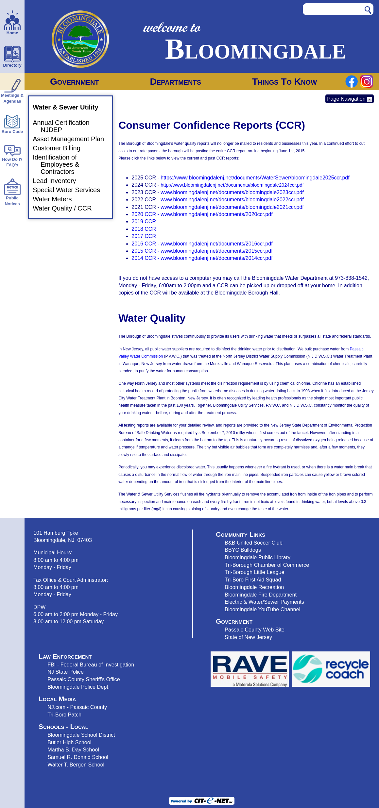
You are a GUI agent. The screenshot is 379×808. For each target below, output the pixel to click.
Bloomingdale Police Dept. (78, 687)
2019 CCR (143, 221)
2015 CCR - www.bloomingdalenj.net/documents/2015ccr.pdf (201, 251)
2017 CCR (143, 236)
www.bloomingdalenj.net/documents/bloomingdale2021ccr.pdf (232, 207)
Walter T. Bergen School (75, 764)
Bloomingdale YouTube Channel (262, 609)
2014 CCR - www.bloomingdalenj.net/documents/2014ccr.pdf (201, 258)
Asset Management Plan (72, 139)
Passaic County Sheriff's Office (83, 679)
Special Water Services (70, 190)
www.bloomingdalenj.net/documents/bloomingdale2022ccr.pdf (232, 199)
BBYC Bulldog (241, 550)
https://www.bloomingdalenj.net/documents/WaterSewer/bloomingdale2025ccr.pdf (255, 177)
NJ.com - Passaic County (77, 707)
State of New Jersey (248, 637)
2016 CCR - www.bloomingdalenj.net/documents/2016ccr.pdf (201, 243)
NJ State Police (65, 672)
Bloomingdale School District (81, 735)
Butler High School (69, 742)
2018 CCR (143, 229)
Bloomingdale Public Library (257, 557)
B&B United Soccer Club (254, 543)
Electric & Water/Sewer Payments (264, 602)
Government (74, 81)
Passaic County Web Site (254, 629)
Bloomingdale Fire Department (261, 595)
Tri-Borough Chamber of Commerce (267, 565)
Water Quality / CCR (66, 208)
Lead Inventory (58, 180)
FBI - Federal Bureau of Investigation (90, 664)
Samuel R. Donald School (77, 757)
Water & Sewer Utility (69, 107)
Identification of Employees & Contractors (60, 164)
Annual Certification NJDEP (65, 126)
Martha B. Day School (73, 749)
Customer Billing (60, 148)
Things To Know (284, 81)
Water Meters (56, 199)
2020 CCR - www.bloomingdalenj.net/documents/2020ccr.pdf (201, 214)
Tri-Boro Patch (64, 714)
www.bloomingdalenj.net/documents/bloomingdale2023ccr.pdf (232, 192)
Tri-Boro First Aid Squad (253, 579)
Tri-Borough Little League (254, 572)
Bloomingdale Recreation (254, 587)
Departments (175, 81)
